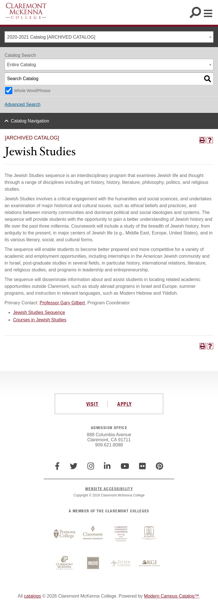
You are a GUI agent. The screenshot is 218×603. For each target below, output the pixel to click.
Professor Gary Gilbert (62, 302)
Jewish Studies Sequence (39, 312)
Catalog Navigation (30, 120)
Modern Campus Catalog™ (171, 596)
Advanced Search (22, 104)
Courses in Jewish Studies (39, 319)
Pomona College (64, 534)
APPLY (124, 404)
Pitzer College (121, 563)
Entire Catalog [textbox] (21, 64)
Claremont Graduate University (93, 534)
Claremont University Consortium (121, 534)
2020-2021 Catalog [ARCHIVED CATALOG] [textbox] (51, 37)
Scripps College (149, 534)
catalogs (32, 596)
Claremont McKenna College (26, 11)
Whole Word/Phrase (32, 90)
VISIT (92, 404)
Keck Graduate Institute (149, 563)
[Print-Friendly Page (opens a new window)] (202, 140)
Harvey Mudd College (93, 563)
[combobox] (109, 37)
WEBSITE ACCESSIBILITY (109, 488)
